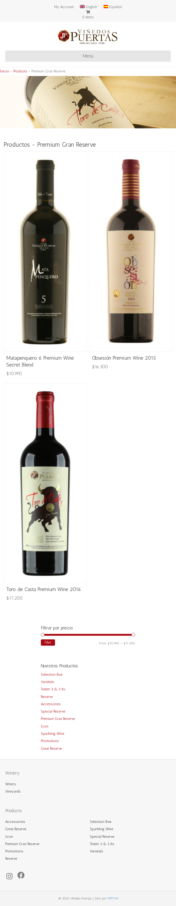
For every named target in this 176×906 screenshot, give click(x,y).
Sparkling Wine (52, 733)
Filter (48, 642)
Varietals (47, 682)
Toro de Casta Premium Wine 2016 (43, 589)
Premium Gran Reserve (58, 718)
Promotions (50, 741)
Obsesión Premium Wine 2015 (124, 358)
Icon (44, 726)
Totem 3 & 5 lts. (53, 689)
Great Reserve (51, 748)
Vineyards (13, 791)
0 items (88, 17)
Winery (10, 784)
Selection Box (52, 674)
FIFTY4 (113, 898)
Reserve (47, 697)
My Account (64, 7)
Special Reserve (53, 711)
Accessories (51, 704)
